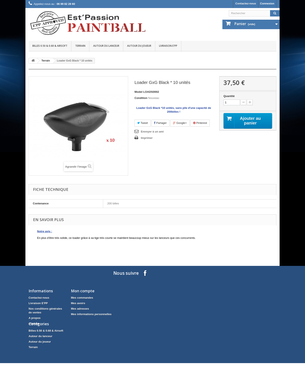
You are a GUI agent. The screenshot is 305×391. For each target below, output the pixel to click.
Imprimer (147, 137)
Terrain (80, 46)
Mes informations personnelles (91, 314)
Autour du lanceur (106, 46)
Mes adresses (80, 308)
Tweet (142, 122)
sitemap (34, 323)
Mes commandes (82, 297)
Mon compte (82, 290)
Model (138, 91)
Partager (160, 122)
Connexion (267, 3)
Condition (140, 98)
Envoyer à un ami (152, 131)
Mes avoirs (78, 303)
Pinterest (200, 122)
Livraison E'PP (168, 46)
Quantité (229, 96)
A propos (35, 318)
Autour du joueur (139, 46)
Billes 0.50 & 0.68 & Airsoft (49, 46)
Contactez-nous (245, 3)
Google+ (180, 122)
